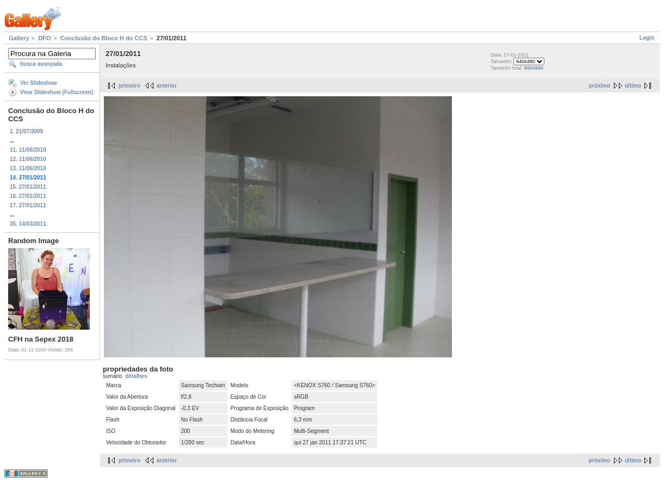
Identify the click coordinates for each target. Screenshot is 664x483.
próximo (599, 86)
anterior (167, 86)
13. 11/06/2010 (28, 168)
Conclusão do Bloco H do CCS (103, 38)
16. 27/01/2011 (28, 196)
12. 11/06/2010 (28, 159)
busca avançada (41, 64)
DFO (44, 38)
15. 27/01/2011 (28, 187)
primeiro (129, 86)
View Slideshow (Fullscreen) (56, 92)
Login (647, 38)
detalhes (136, 376)
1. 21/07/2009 (26, 131)
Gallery (19, 38)
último (633, 86)
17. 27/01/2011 (28, 205)
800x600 (533, 68)
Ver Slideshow (38, 83)
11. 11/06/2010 (28, 150)
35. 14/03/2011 (28, 224)
